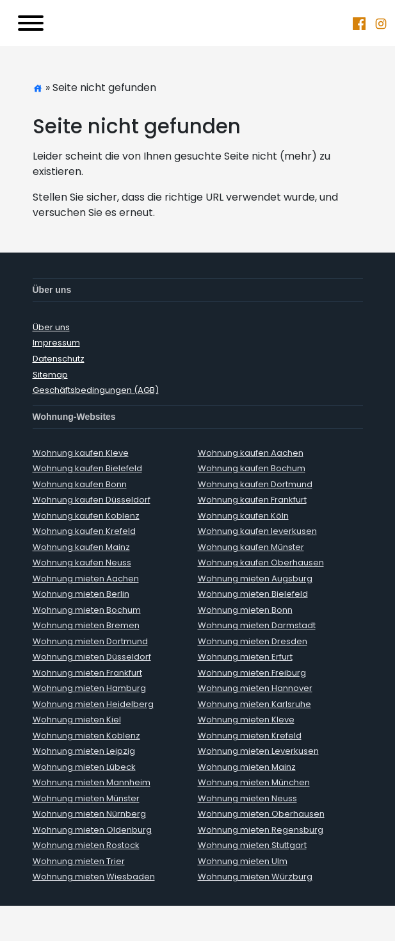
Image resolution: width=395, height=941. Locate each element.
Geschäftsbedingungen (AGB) (96, 390)
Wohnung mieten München (254, 782)
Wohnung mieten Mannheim (91, 782)
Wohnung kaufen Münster (251, 547)
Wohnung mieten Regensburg (260, 830)
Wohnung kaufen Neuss (82, 562)
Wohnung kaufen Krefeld (84, 531)
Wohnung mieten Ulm (242, 861)
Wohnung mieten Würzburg (255, 876)
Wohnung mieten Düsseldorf (92, 657)
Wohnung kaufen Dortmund (255, 484)
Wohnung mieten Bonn (245, 610)
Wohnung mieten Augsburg (255, 578)
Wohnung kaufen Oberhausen (261, 562)
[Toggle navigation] (31, 23)
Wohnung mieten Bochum (87, 610)
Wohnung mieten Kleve (246, 719)
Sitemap (50, 375)
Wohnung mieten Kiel (77, 719)
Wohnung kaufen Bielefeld (87, 468)
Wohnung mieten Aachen (86, 578)
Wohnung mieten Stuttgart (252, 845)
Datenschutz (59, 359)
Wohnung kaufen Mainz (81, 547)
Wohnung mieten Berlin (81, 594)
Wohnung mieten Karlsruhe (254, 704)
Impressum (56, 343)
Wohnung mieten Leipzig (84, 751)
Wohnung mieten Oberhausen (261, 814)
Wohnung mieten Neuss (247, 798)
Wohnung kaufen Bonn (80, 484)
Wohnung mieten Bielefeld (253, 594)
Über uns (51, 327)
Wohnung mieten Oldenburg (92, 830)
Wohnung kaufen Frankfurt (252, 500)
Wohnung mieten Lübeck (84, 767)
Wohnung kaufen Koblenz (86, 516)
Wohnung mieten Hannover (255, 688)
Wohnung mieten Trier (79, 861)
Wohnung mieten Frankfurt (87, 673)
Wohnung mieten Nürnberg (89, 814)
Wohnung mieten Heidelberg (93, 704)
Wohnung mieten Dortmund (90, 641)
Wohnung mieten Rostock (86, 845)
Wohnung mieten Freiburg (252, 673)
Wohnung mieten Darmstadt (257, 625)
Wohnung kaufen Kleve (81, 453)
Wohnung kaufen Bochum (251, 468)
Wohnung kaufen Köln (243, 516)
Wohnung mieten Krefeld (250, 735)
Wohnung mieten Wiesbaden (94, 876)
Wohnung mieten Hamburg (89, 688)
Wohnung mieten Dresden (252, 641)
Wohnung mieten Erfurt (245, 657)
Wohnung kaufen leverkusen (257, 531)
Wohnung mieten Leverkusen (258, 751)
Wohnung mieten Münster (86, 798)
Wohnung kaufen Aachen (250, 453)
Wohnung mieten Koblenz (86, 735)
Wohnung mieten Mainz (247, 767)
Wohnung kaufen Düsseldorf (91, 500)
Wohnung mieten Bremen (86, 625)
